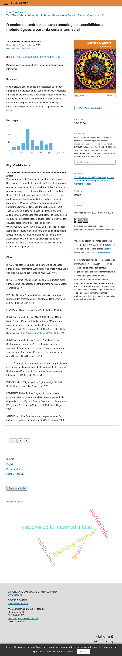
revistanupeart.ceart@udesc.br (23, 618)
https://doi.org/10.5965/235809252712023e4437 (35, 57)
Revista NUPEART (19, 3)
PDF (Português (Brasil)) (90, 108)
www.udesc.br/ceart (18, 603)
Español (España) (15, 474)
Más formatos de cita (86, 162)
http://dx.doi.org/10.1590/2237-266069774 (42, 333)
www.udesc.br (15, 595)
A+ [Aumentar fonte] (13, 441)
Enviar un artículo (17, 488)
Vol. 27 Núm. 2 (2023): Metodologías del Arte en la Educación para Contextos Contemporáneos (50, 15)
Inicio (8, 12)
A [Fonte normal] (20, 441)
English (10, 464)
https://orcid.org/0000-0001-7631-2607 (20, 48)
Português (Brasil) (15, 469)
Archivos (19, 12)
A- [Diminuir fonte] (27, 441)
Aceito (83, 651)
